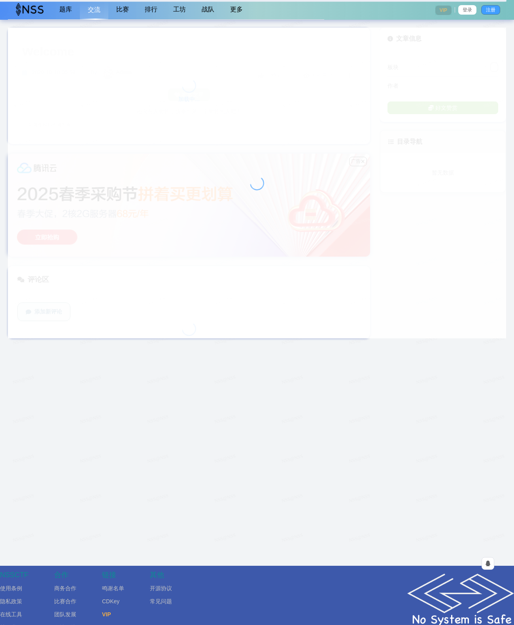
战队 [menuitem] (208, 9)
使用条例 (11, 588)
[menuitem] (29, 10)
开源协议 (161, 588)
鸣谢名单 (113, 588)
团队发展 (65, 614)
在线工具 (11, 614)
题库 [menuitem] (65, 9)
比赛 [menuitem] (122, 9)
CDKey (110, 601)
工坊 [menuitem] (179, 9)
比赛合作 (65, 601)
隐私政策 (11, 601)
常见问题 (161, 601)
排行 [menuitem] (151, 9)
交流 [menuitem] (94, 9)
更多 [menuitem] (236, 9)
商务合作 (65, 588)
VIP (106, 614)
